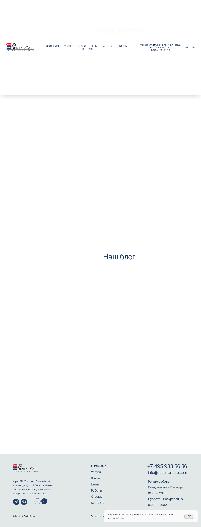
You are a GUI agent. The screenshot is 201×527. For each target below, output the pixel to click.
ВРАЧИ (82, 45)
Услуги (96, 472)
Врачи (95, 478)
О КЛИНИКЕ (53, 45)
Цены (95, 484)
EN (186, 47)
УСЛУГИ (68, 45)
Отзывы (97, 496)
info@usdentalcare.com (167, 472)
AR (193, 47)
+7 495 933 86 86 (167, 466)
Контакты (98, 503)
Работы (96, 490)
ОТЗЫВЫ (122, 45)
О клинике (98, 466)
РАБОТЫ (107, 45)
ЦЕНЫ (94, 45)
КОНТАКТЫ (88, 49)
